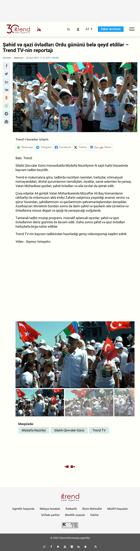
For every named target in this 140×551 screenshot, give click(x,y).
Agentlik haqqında (23, 508)
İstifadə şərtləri (50, 515)
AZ (88, 29)
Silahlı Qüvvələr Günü (69, 430)
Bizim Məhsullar (92, 508)
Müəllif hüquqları (117, 508)
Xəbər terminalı (111, 29)
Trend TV (99, 430)
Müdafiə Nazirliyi (34, 430)
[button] (6, 66)
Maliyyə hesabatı (50, 508)
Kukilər (94, 515)
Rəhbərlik (71, 508)
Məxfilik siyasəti (75, 515)
